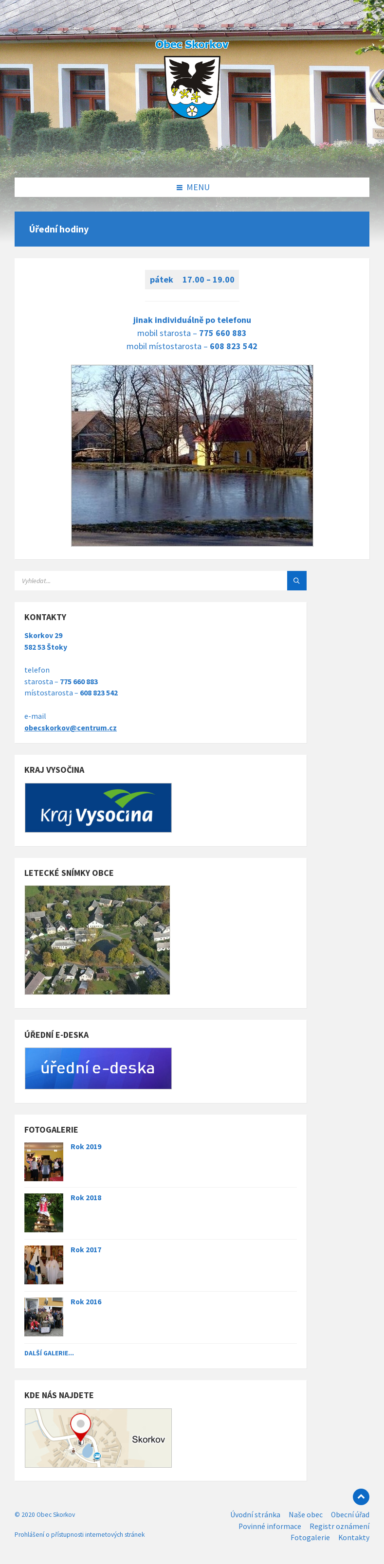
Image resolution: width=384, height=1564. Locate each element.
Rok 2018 (86, 1197)
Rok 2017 (86, 1249)
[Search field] (136, 580)
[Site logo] (192, 157)
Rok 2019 (86, 1146)
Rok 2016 (86, 1301)
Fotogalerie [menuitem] (310, 1537)
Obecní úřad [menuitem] (350, 1514)
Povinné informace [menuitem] (269, 1526)
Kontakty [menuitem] (353, 1537)
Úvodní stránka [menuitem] (255, 1514)
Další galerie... (49, 1353)
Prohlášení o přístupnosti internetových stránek (80, 1534)
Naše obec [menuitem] (306, 1514)
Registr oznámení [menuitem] (339, 1526)
